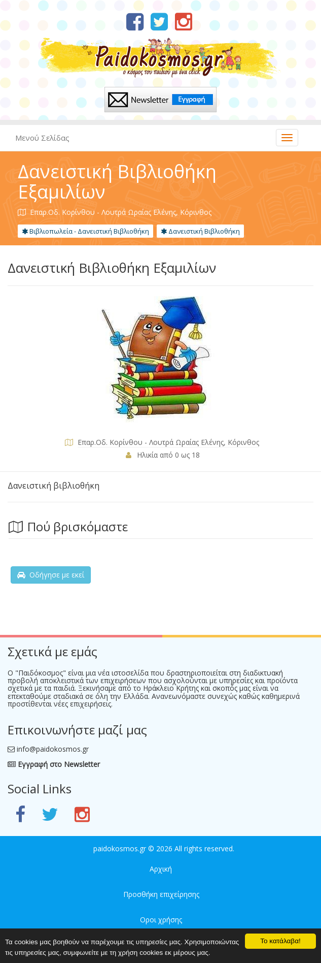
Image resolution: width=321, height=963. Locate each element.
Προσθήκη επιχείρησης (161, 894)
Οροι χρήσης (161, 919)
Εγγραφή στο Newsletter (54, 764)
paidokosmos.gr (119, 848)
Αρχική (161, 869)
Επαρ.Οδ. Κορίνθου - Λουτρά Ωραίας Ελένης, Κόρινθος (168, 442)
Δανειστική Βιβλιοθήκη (200, 231)
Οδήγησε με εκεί (50, 575)
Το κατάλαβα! (280, 941)
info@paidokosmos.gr (53, 749)
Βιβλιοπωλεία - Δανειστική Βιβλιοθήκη (85, 231)
